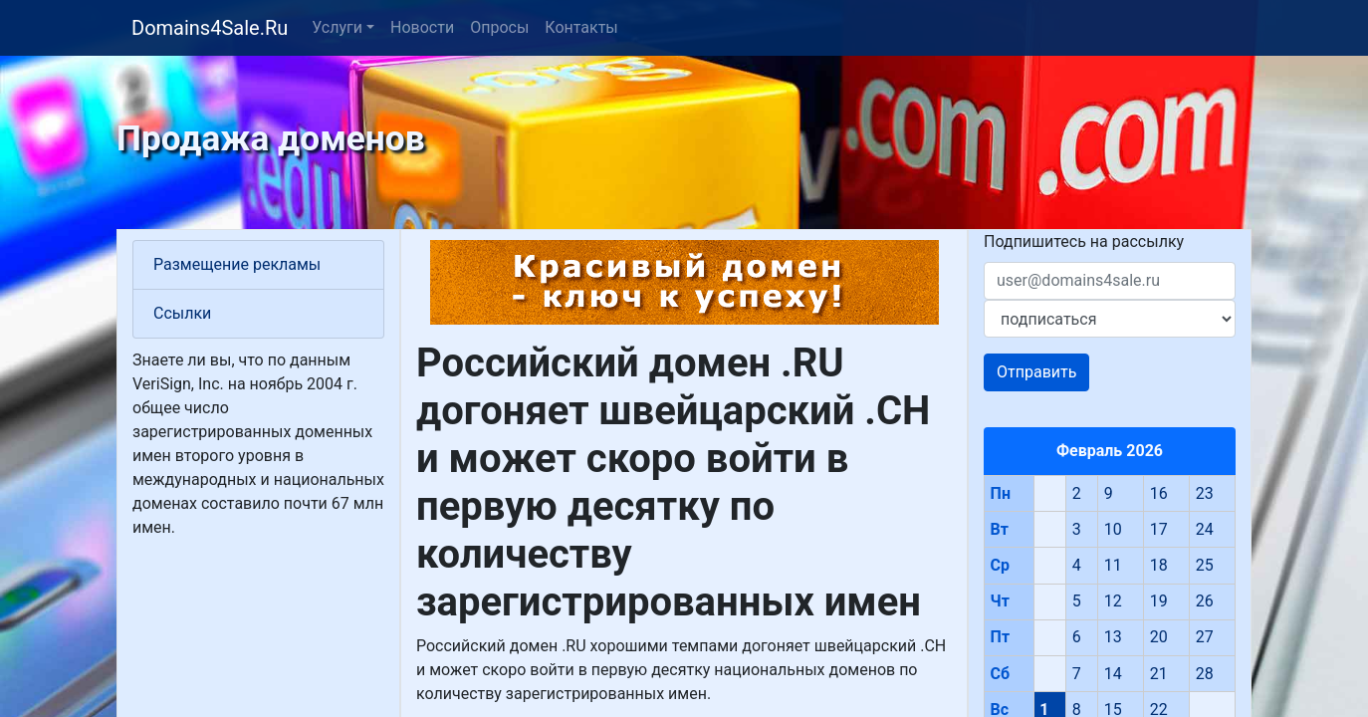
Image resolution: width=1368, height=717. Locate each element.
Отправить (1036, 371)
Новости (422, 27)
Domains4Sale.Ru (209, 28)
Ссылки (182, 313)
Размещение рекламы (237, 264)
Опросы (499, 27)
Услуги (337, 27)
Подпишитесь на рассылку (1084, 241)
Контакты (581, 27)
